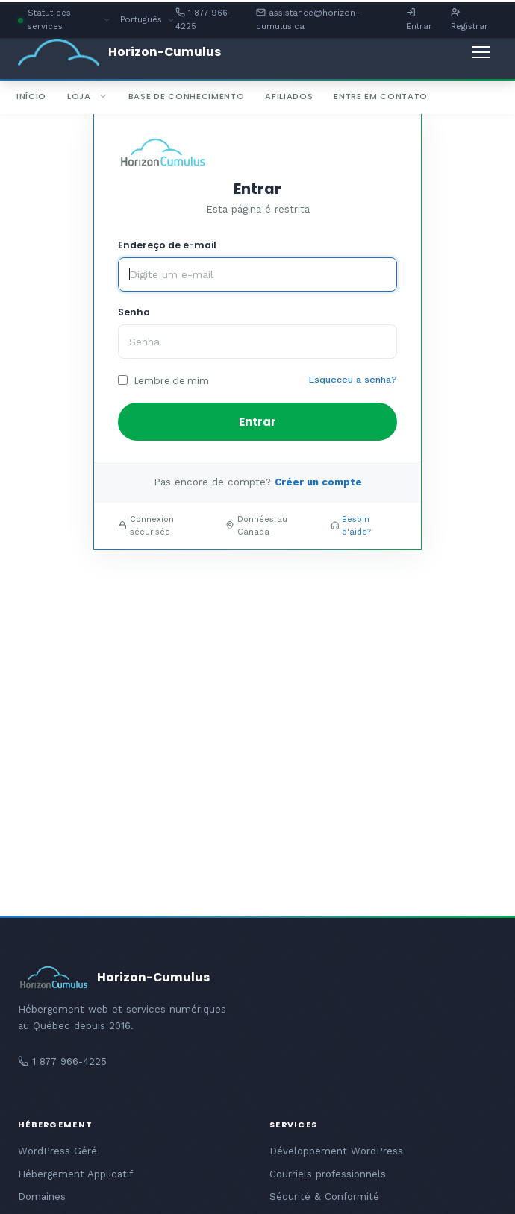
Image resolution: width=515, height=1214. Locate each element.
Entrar (419, 19)
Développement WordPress (336, 1151)
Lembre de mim (163, 380)
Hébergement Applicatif (75, 1174)
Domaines (42, 1196)
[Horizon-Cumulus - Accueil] (119, 52)
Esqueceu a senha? (353, 379)
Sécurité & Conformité (324, 1196)
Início (31, 96)
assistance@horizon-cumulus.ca (308, 19)
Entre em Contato (381, 96)
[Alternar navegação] (480, 52)
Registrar (469, 19)
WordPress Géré (57, 1151)
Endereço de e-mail (167, 245)
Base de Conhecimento (186, 96)
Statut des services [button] (64, 21)
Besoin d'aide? (356, 526)
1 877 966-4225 (203, 19)
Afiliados (289, 96)
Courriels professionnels (327, 1174)
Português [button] (147, 21)
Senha (134, 312)
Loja (87, 96)
